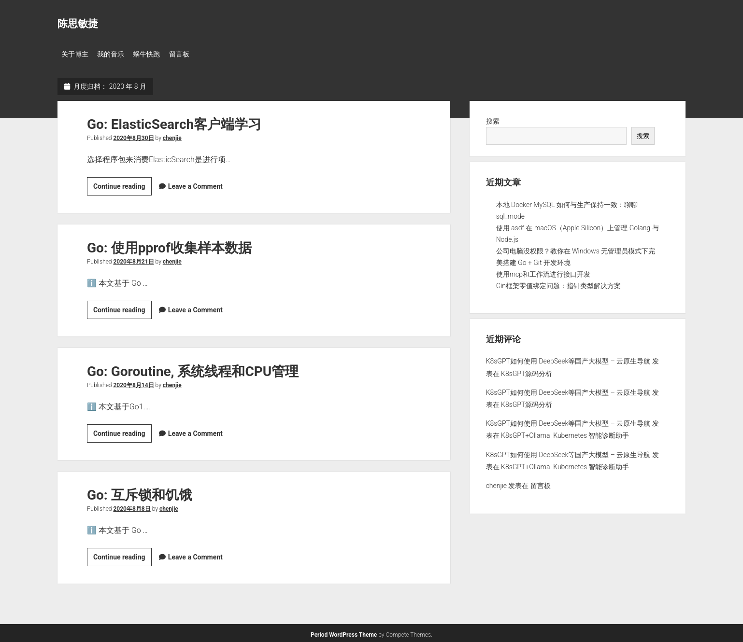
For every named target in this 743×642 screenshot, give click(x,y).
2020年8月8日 (131, 506)
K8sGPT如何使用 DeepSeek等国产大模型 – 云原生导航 (568, 359)
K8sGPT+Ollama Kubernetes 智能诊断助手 (565, 433)
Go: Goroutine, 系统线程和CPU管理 (193, 369)
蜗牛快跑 (154, 54)
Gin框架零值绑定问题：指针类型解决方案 (558, 283)
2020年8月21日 (133, 259)
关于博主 (74, 54)
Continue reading (122, 185)
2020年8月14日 (133, 382)
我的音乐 (114, 54)
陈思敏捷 (77, 23)
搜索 (493, 119)
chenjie (172, 135)
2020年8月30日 (133, 135)
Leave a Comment (195, 184)
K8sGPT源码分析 (526, 371)
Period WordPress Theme (344, 632)
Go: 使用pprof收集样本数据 (169, 245)
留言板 (190, 54)
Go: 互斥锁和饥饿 (139, 493)
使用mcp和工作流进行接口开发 (543, 272)
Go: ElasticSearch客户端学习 (174, 122)
